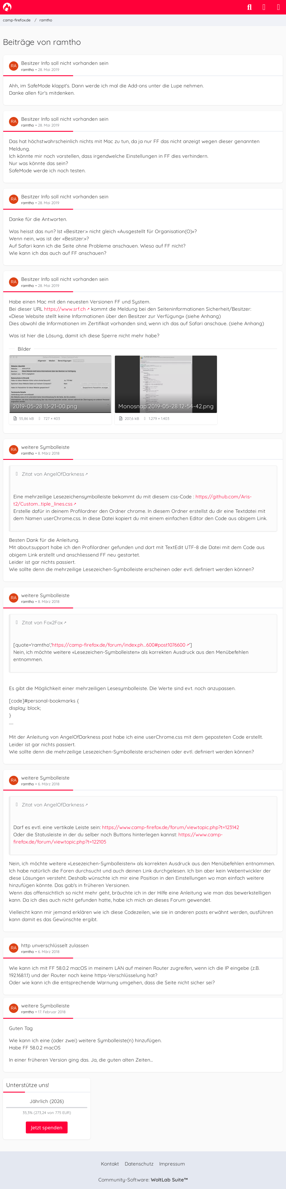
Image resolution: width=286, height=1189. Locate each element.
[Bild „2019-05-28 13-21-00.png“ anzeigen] (60, 390)
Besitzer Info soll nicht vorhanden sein (64, 63)
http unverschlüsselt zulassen (55, 945)
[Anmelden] (264, 7)
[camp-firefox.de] (7, 7)
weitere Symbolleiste (45, 447)
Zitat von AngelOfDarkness (53, 474)
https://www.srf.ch (65, 309)
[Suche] (249, 7)
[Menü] (278, 7)
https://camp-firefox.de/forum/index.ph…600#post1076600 (118, 645)
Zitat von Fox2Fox (42, 622)
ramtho (27, 69)
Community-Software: (143, 1180)
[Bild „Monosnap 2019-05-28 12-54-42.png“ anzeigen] (166, 390)
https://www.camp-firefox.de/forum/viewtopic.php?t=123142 (170, 827)
